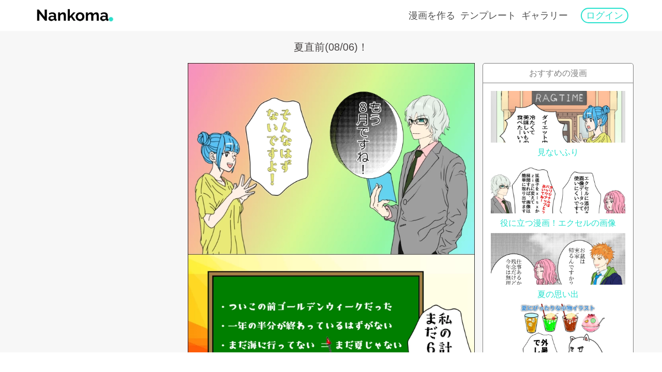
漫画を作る (432, 15)
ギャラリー (544, 15)
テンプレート (488, 15)
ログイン (604, 15)
